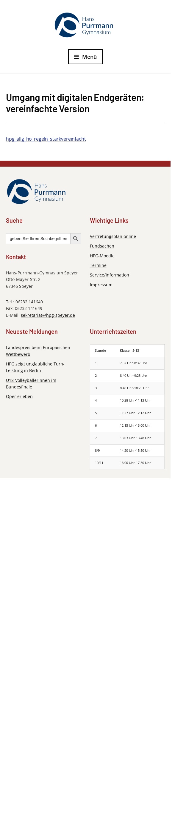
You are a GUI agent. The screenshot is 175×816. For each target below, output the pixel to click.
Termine (98, 265)
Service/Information (109, 275)
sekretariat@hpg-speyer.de (48, 315)
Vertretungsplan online (113, 236)
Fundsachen (102, 246)
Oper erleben (19, 396)
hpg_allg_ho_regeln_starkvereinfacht (46, 139)
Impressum (101, 285)
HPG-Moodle (102, 256)
